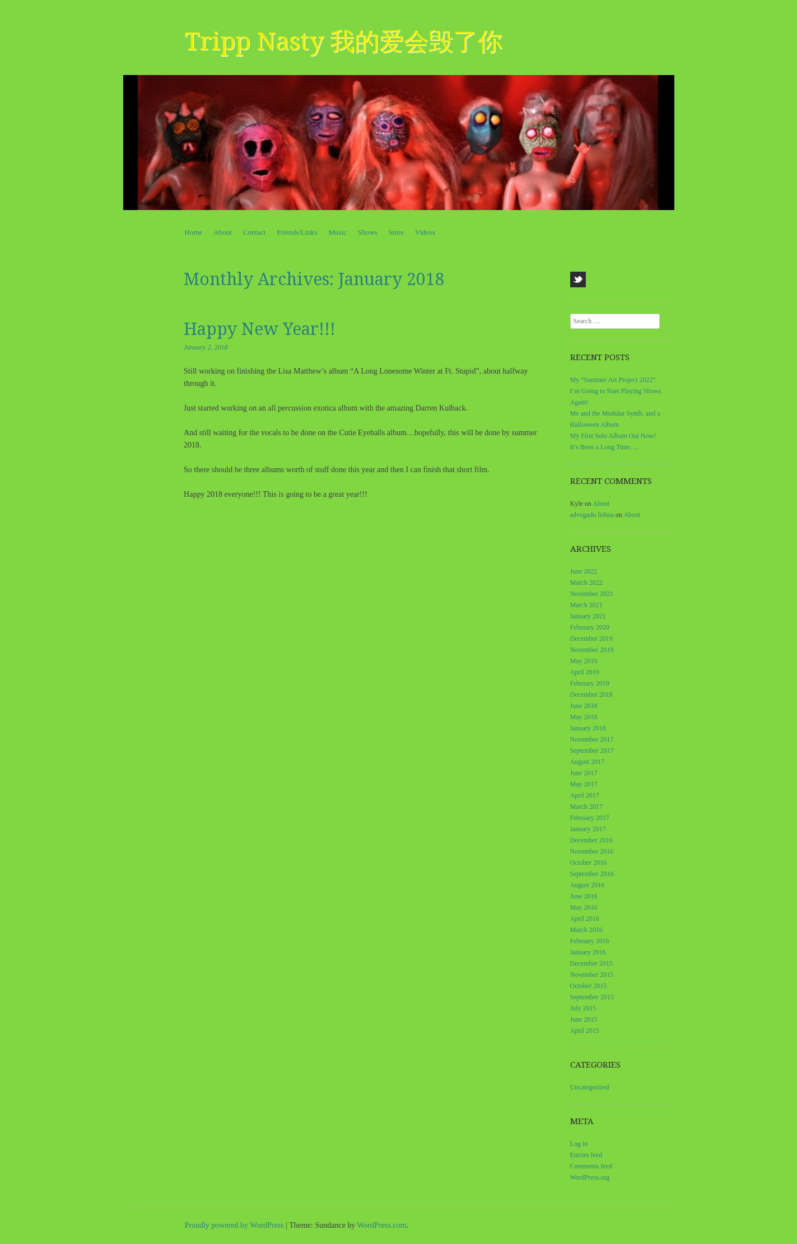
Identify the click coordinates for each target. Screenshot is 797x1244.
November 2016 (592, 851)
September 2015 (592, 997)
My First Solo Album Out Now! (613, 436)
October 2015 (588, 986)
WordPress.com (382, 1225)
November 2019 (592, 650)
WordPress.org (589, 1177)
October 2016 (588, 862)
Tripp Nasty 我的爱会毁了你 (343, 41)
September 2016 (592, 874)
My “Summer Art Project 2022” (613, 380)
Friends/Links (297, 232)
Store (396, 232)
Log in (579, 1144)
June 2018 (584, 706)
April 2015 (584, 1031)
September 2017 (592, 750)
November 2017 (592, 739)
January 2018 (588, 728)
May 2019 (584, 661)
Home (194, 232)
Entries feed (586, 1155)
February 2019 (589, 683)
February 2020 (589, 627)
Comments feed (591, 1166)
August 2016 (587, 885)
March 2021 (586, 605)
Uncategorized (589, 1087)
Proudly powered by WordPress (234, 1225)
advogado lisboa (592, 515)
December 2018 (591, 694)
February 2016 (589, 941)
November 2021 (592, 594)
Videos (425, 232)
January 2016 (588, 952)
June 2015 (584, 1019)
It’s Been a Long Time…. (604, 447)
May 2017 (584, 784)
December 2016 (591, 840)
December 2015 (591, 963)
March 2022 (586, 582)
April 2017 (584, 795)
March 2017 (586, 806)
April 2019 (584, 672)
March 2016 (586, 930)
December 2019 (591, 638)
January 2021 (588, 616)
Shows (367, 232)
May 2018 (584, 717)
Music (337, 232)
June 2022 (584, 571)
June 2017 (584, 773)
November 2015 (592, 975)
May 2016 (584, 907)
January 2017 (588, 829)
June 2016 (584, 896)
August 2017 (587, 762)
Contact (254, 232)
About (222, 232)
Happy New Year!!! (259, 329)
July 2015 (583, 1008)
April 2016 (584, 918)
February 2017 (589, 818)
